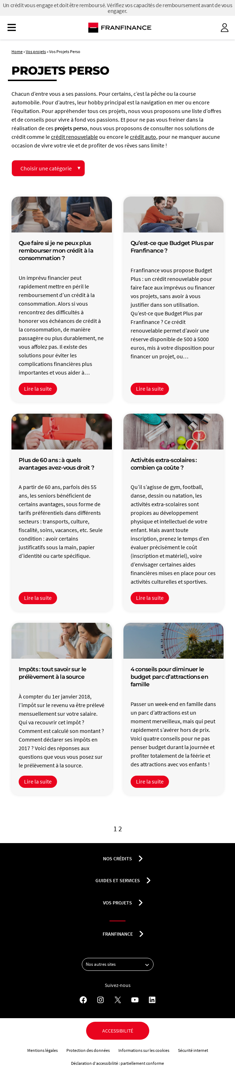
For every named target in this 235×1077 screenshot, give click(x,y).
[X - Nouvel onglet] (117, 1000)
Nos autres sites (119, 964)
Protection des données (88, 1050)
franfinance (118, 934)
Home (17, 51)
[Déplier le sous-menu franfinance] (141, 933)
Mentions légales (42, 1050)
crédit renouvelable (74, 136)
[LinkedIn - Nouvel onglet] (152, 1000)
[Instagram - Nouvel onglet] (100, 1000)
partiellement (133, 1063)
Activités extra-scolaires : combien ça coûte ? (164, 464)
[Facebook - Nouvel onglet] (83, 1000)
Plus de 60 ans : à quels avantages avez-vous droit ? (56, 464)
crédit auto (143, 136)
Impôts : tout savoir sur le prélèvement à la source (52, 673)
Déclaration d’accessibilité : (96, 1063)
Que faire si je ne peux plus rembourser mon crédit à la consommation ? (56, 251)
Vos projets (36, 51)
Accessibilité (117, 1030)
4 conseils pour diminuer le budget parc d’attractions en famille (169, 677)
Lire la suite (38, 388)
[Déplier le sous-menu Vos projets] (140, 902)
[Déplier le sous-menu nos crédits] (140, 858)
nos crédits (117, 858)
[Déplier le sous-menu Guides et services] (148, 880)
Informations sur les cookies (143, 1050)
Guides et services (117, 880)
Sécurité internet (193, 1050)
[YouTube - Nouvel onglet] (135, 1000)
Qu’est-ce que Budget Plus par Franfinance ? (172, 247)
